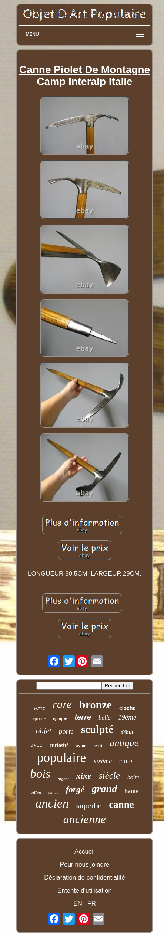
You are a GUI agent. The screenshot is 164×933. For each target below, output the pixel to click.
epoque (60, 718)
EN (77, 903)
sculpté (97, 729)
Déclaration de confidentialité (84, 877)
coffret (36, 792)
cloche (127, 708)
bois (40, 773)
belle (104, 717)
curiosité (59, 745)
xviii (97, 745)
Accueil (84, 851)
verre (39, 708)
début (127, 732)
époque (39, 718)
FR (91, 903)
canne (121, 804)
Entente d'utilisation (84, 890)
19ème (127, 717)
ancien (52, 803)
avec (36, 744)
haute (131, 791)
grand (104, 788)
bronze (95, 704)
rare (62, 704)
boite (133, 777)
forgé (75, 789)
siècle (109, 775)
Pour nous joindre (84, 864)
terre (82, 717)
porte (66, 731)
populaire (61, 757)
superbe (88, 805)
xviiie (81, 745)
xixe (83, 775)
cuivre (53, 792)
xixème (102, 761)
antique (124, 742)
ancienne (84, 819)
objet (43, 730)
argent (63, 778)
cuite (125, 761)
